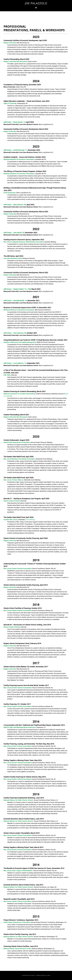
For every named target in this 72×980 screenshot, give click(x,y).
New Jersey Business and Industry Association (19, 459)
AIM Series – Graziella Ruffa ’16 (15, 300)
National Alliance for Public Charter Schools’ (18, 800)
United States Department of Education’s (17, 922)
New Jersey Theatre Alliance (13, 480)
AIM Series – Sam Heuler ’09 (14, 233)
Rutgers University (10, 43)
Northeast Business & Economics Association (19, 159)
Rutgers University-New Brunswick (15, 61)
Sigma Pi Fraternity (10, 103)
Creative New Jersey (11, 519)
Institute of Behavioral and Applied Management (20, 342)
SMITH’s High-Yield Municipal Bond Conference (20, 727)
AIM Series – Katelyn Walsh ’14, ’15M (17, 289)
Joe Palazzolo (36, 3)
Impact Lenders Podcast (12, 501)
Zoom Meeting (30, 519)
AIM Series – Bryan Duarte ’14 (14, 122)
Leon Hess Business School (13, 258)
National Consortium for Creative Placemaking (19, 394)
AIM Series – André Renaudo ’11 (15, 150)
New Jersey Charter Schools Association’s (18, 568)
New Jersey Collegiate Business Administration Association (24, 242)
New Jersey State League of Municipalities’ (18, 870)
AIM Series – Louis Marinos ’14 (15, 363)
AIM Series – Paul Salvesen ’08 (15, 333)
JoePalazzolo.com (43, 975)
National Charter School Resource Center (17, 949)
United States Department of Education (17, 442)
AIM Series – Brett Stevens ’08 (15, 205)
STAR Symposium (10, 193)
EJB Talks (7, 375)
